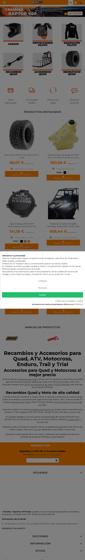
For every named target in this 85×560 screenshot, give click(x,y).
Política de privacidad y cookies (69, 301)
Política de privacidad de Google (56, 274)
